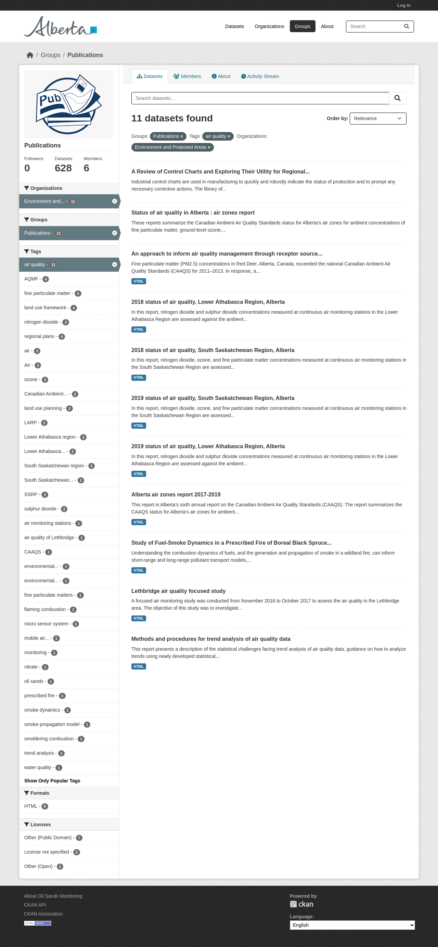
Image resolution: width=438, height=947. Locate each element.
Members (187, 76)
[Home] (30, 55)
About (327, 26)
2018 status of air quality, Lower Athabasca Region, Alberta (208, 302)
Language (301, 916)
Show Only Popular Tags (52, 780)
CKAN (301, 904)
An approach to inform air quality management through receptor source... (226, 254)
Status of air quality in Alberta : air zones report (193, 213)
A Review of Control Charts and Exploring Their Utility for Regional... (220, 171)
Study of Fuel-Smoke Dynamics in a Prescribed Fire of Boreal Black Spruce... (231, 543)
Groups (302, 26)
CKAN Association (43, 914)
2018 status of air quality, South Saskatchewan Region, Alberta (213, 350)
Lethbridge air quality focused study (178, 591)
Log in (404, 5)
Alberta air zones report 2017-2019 (176, 494)
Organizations (269, 26)
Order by (337, 118)
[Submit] (406, 27)
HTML (139, 281)
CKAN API (35, 905)
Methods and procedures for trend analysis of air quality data (211, 639)
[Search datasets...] (380, 27)
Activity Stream (260, 76)
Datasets (234, 26)
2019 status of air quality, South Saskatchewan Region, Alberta (213, 398)
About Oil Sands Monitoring (53, 896)
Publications (85, 55)
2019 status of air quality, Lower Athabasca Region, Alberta (208, 446)
